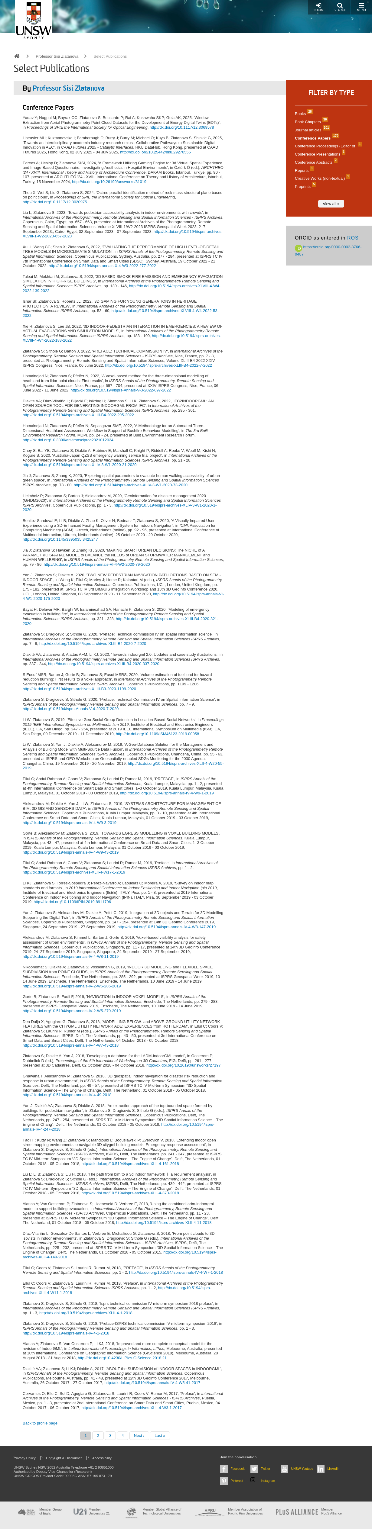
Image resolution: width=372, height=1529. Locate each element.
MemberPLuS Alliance (331, 1511)
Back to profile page (40, 1423)
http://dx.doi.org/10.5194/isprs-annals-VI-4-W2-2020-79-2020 (97, 564)
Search (340, 7)
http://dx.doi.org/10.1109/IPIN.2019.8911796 (72, 902)
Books (303, 113)
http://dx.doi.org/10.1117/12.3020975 (55, 202)
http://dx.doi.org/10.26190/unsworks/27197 (183, 1065)
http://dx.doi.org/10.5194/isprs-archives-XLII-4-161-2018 (130, 1163)
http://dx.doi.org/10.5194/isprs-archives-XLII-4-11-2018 (163, 1222)
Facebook (238, 1468)
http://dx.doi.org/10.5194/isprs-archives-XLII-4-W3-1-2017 (131, 1407)
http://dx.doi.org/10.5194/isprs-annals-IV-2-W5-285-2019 (72, 986)
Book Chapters (310, 122)
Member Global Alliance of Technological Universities (161, 1511)
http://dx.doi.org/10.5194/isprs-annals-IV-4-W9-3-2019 (69, 822)
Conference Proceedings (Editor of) (327, 146)
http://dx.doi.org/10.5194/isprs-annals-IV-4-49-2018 (67, 1095)
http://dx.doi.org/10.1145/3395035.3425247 (60, 539)
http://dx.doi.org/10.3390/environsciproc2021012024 (68, 440)
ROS (353, 237)
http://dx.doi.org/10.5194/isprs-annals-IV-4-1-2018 (66, 1333)
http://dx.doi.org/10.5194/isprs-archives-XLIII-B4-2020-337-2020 (103, 663)
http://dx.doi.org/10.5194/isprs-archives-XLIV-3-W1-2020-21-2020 (79, 464)
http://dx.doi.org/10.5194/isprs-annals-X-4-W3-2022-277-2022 (102, 265)
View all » (331, 203)
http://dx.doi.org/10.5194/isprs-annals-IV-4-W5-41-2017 (152, 1382)
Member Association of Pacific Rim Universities (245, 1511)
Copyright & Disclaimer (64, 1458)
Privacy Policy (25, 1458)
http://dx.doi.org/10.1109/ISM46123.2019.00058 (157, 734)
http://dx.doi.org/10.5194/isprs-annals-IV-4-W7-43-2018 (71, 1045)
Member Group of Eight (50, 1511)
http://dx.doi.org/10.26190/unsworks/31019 (109, 181)
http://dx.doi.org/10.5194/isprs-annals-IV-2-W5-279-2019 (72, 1011)
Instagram (268, 1480)
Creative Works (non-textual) (321, 178)
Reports (303, 170)
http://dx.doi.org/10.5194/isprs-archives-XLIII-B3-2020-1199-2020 (79, 689)
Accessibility (102, 1458)
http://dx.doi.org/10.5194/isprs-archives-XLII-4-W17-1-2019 (74, 872)
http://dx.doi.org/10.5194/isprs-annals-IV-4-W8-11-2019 (71, 956)
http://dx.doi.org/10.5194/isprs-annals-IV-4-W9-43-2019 (71, 852)
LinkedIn (334, 1468)
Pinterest (237, 1480)
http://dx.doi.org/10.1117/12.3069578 (182, 127)
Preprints (304, 186)
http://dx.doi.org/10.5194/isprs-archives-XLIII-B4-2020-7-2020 (92, 643)
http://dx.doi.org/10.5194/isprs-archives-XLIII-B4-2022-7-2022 (158, 365)
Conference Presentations (319, 154)
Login (318, 7)
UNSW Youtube (302, 1468)
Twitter (265, 1468)
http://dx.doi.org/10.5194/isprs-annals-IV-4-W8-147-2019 (167, 927)
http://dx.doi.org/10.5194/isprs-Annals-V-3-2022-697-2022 (120, 390)
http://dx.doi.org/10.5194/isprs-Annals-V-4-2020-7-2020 (71, 709)
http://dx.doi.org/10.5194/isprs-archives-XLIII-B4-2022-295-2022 (78, 415)
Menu (361, 7)
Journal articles (311, 130)
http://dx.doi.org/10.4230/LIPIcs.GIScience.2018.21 (122, 1358)
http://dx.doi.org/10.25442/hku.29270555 (155, 152)
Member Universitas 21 (99, 1511)
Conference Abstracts (315, 162)
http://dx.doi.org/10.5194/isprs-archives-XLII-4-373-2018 (130, 1193)
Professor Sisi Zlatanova (57, 56)
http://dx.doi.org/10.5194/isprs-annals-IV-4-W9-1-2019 (167, 793)
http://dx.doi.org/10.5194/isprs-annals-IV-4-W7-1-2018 (176, 1272)
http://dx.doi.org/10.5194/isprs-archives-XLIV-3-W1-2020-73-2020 (131, 485)
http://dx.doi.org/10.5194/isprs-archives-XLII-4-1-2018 (85, 1313)
